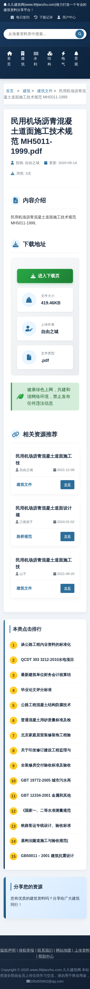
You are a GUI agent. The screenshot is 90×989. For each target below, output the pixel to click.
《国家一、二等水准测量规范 (46, 810)
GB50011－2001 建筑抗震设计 (47, 856)
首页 (9, 58)
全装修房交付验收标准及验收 (46, 765)
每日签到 (20, 17)
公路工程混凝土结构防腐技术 (46, 705)
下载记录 (43, 17)
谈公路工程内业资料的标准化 (46, 644)
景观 (76, 58)
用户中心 (66, 17)
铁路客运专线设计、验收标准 (46, 826)
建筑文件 (45, 91)
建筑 (23, 58)
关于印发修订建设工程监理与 (46, 750)
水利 (36, 58)
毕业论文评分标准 (36, 690)
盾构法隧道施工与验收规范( (44, 841)
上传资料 (82, 950)
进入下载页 (45, 275)
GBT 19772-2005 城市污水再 (46, 780)
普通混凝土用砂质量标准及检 (46, 720)
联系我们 (45, 950)
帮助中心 (46, 956)
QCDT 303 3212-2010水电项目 (47, 660)
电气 (63, 58)
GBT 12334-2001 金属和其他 (46, 795)
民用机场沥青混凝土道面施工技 (44, 460)
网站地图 (63, 950)
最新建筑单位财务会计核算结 (46, 675)
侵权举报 (26, 950)
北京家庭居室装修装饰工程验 (46, 735)
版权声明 (8, 950)
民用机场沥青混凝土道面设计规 (44, 511)
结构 (50, 58)
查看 (67, 485)
